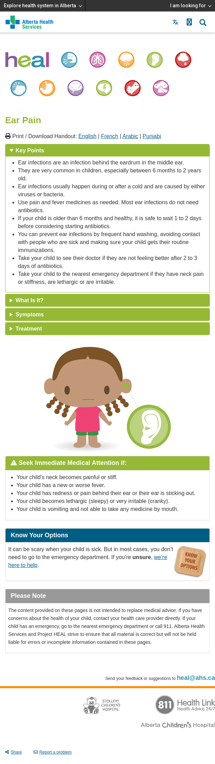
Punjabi (152, 136)
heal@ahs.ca (196, 677)
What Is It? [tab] (30, 300)
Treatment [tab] (29, 329)
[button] (189, 22)
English (87, 136)
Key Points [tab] (30, 150)
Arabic (130, 136)
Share (13, 752)
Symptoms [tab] (30, 314)
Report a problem (53, 752)
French (109, 136)
